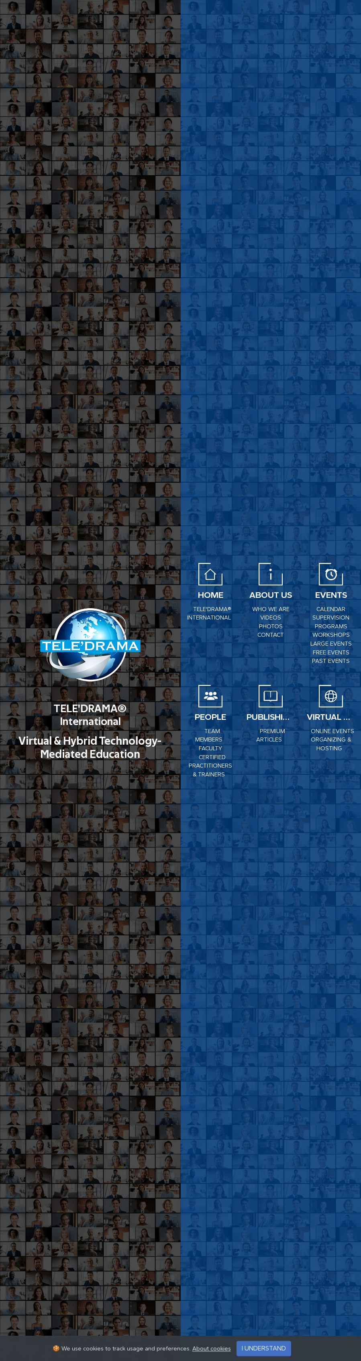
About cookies (211, 1355)
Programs (331, 626)
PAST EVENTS (331, 661)
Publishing (271, 717)
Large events (331, 643)
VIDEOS (270, 617)
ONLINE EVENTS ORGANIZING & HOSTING (332, 740)
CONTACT (270, 635)
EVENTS (331, 595)
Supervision (330, 617)
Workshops (331, 635)
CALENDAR (330, 609)
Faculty (210, 748)
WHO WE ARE (271, 609)
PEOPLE (210, 717)
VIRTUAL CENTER (331, 717)
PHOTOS (271, 626)
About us (270, 595)
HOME (210, 595)
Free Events (331, 652)
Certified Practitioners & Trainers (210, 766)
